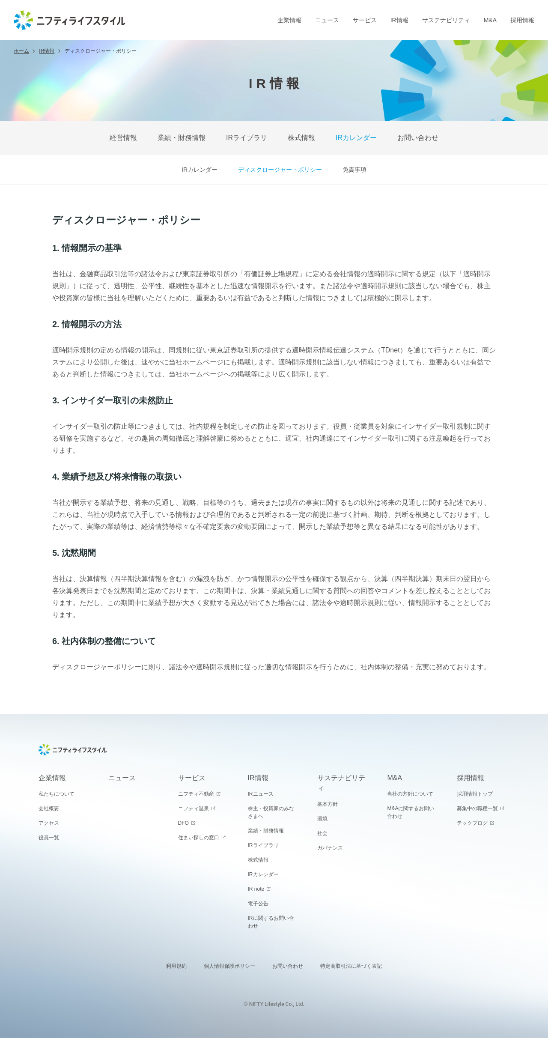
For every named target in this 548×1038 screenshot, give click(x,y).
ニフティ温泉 (193, 808)
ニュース (327, 20)
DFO (183, 823)
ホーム (21, 51)
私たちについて (56, 794)
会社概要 (49, 808)
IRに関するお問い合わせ (271, 922)
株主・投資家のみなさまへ (271, 812)
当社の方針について (410, 794)
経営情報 (123, 137)
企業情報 (289, 20)
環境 (322, 819)
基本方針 (327, 804)
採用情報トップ (475, 794)
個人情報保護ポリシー (229, 966)
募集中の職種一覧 (477, 808)
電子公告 (258, 904)
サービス (365, 20)
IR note (256, 889)
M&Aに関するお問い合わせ (410, 812)
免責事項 (354, 169)
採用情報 (522, 20)
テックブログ (472, 823)
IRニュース (261, 794)
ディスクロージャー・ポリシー (280, 169)
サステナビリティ (446, 20)
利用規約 (176, 966)
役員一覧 (49, 838)
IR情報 (399, 20)
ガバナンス (330, 848)
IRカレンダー (356, 137)
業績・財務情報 (182, 137)
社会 (322, 833)
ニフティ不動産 (196, 794)
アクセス (49, 823)
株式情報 (301, 137)
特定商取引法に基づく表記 (351, 966)
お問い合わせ (417, 137)
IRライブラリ (246, 137)
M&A (490, 20)
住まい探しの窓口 (198, 838)
